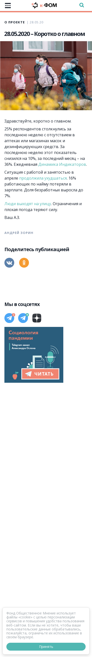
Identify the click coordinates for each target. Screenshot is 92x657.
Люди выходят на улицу (27, 203)
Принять (46, 646)
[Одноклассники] (24, 263)
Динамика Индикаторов (62, 164)
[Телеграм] (9, 318)
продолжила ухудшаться (43, 178)
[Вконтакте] (9, 263)
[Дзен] (37, 318)
